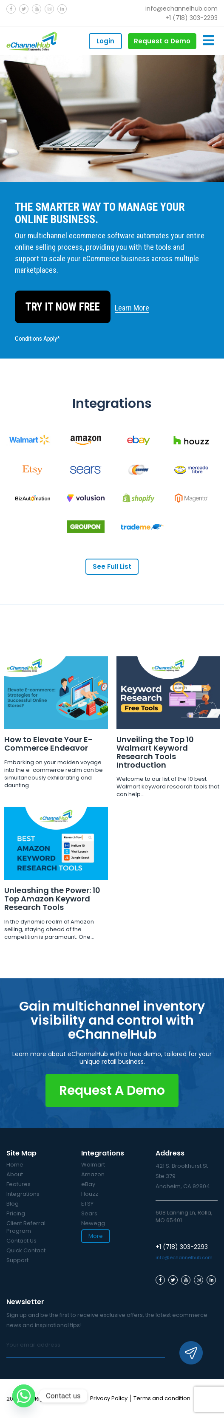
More (95, 1244)
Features (18, 1192)
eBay (88, 1192)
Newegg (93, 1231)
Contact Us (21, 1248)
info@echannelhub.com (181, 8)
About (14, 1182)
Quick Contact (25, 1258)
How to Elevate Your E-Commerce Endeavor (48, 743)
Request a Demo (162, 41)
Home (14, 1172)
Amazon (93, 1182)
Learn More (132, 307)
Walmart (93, 1172)
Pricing (15, 1221)
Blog (12, 1211)
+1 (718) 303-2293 (191, 18)
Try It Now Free (63, 307)
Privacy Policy (109, 1406)
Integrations (23, 1202)
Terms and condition (161, 1406)
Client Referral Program (25, 1235)
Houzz (89, 1202)
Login (105, 41)
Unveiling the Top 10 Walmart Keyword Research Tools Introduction (155, 752)
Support (17, 1268)
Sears (89, 1221)
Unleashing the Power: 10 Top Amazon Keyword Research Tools (52, 906)
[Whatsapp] (23, 1395)
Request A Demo (112, 1098)
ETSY (87, 1211)
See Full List (112, 566)
